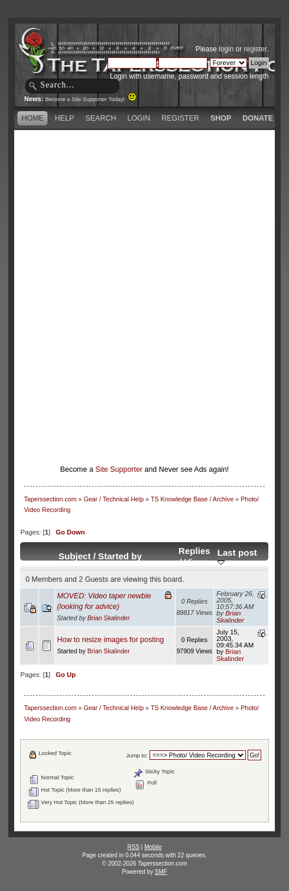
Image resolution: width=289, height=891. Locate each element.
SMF (161, 872)
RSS (133, 847)
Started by (120, 556)
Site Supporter (118, 469)
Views (197, 562)
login (226, 49)
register (255, 49)
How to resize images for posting (110, 640)
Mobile (152, 847)
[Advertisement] (154, 216)
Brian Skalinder (108, 617)
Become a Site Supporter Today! (91, 99)
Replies (194, 551)
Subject (75, 556)
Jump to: (137, 755)
